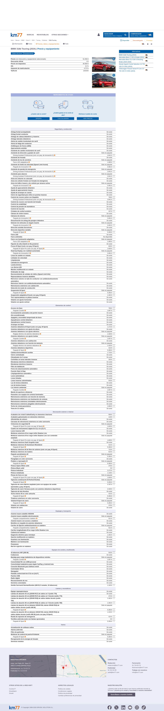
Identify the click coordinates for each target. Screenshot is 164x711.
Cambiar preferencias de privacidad (69, 695)
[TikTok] (144, 707)
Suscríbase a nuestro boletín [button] (121, 694)
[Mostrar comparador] (141, 35)
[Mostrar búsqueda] (116, 35)
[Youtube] (130, 707)
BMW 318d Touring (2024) (127, 55)
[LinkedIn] (123, 707)
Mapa (29, 665)
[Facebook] (110, 707)
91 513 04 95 (22, 671)
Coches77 (12, 689)
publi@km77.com (113, 672)
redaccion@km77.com (115, 665)
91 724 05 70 (25, 668)
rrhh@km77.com (137, 672)
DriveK (11, 693)
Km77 (16, 35)
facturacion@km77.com (140, 667)
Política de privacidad (65, 693)
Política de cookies (64, 689)
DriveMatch (13, 691)
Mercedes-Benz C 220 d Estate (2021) (131, 57)
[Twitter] (116, 707)
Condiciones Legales (65, 691)
